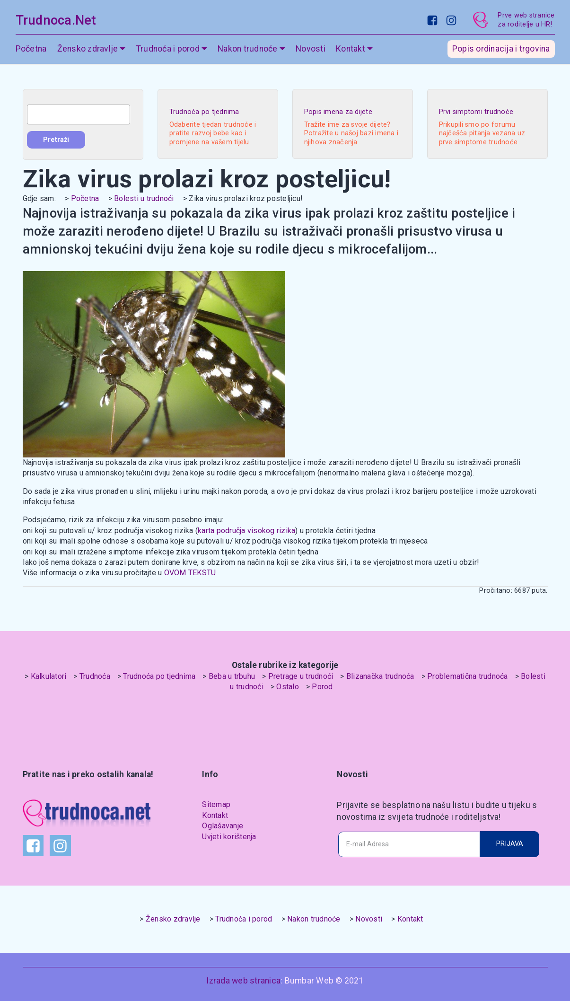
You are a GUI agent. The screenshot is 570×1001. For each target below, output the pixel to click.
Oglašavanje (222, 825)
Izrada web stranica (243, 980)
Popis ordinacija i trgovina (501, 49)
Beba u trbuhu (232, 676)
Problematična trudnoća (467, 676)
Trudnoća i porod (168, 49)
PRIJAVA (509, 844)
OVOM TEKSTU (190, 572)
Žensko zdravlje (87, 49)
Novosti (310, 49)
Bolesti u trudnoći (144, 198)
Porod (322, 686)
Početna (31, 49)
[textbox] (78, 114)
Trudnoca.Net (56, 20)
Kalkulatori (49, 676)
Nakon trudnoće (248, 49)
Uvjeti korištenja (229, 836)
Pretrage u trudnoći (300, 676)
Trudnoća (94, 676)
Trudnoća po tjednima (159, 676)
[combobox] (78, 114)
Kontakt (350, 49)
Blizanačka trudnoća (380, 676)
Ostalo (287, 686)
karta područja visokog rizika (246, 530)
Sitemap (216, 804)
